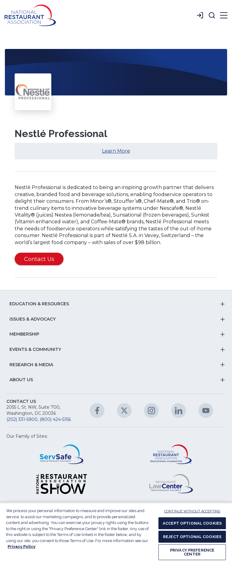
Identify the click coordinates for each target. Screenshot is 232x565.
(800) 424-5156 (55, 419)
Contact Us (39, 259)
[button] (212, 15)
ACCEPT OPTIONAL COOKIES (192, 523)
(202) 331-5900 (22, 419)
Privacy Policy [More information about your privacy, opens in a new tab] (21, 546)
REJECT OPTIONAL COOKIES (192, 536)
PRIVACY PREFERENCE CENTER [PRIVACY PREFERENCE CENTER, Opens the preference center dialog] (192, 552)
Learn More (126, 153)
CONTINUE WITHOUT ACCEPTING (192, 511)
